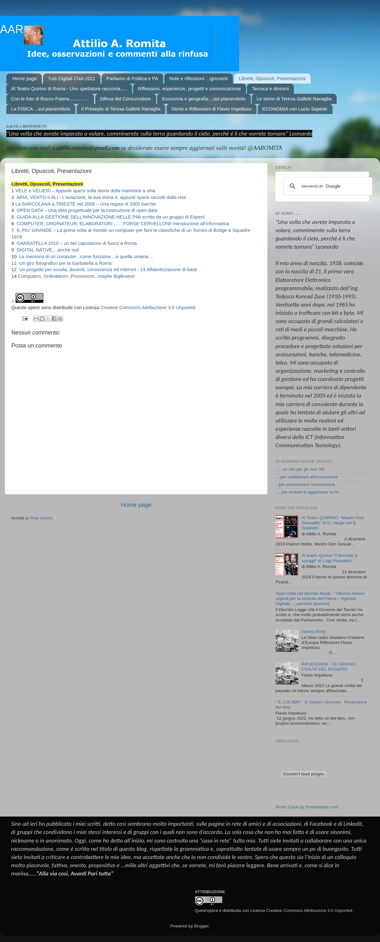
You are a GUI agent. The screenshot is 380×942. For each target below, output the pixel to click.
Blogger (201, 926)
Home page (24, 78)
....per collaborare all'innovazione (307, 476)
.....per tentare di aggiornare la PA (307, 492)
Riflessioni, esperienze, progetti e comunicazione (189, 88)
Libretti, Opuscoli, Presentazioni (272, 78)
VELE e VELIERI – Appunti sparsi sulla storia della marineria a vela (85, 190)
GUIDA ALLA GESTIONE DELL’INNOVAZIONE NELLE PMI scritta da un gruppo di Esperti (110, 217)
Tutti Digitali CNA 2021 (71, 78)
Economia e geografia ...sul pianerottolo (203, 98)
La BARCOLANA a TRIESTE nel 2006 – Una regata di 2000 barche (85, 204)
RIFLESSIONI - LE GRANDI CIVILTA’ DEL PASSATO (328, 666)
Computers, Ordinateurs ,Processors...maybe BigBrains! (76, 276)
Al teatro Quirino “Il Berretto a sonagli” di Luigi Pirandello (329, 558)
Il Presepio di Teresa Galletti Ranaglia (121, 108)
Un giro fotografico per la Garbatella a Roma (64, 263)
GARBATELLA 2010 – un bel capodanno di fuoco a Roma (75, 243)
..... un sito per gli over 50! (300, 469)
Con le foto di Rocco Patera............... (50, 98)
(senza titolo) (313, 631)
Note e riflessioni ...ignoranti (198, 78)
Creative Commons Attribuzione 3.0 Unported (147, 307)
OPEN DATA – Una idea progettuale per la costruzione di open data (86, 210)
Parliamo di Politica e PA (132, 78)
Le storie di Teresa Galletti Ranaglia (294, 98)
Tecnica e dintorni (270, 88)
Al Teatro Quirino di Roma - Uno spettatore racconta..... (69, 88)
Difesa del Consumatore (125, 98)
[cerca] (326, 186)
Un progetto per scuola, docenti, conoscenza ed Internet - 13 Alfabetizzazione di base (107, 269)
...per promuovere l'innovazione (305, 484)
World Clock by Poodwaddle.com (307, 807)
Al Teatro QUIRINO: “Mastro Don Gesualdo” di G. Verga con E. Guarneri (332, 522)
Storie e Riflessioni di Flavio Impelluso (211, 108)
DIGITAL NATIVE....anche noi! (47, 249)
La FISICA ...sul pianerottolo (40, 108)
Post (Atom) (41, 518)
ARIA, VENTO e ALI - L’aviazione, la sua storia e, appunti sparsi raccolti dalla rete (100, 197)
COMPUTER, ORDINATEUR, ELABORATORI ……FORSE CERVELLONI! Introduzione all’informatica (122, 223)
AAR (11, 29)
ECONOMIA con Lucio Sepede (295, 108)
